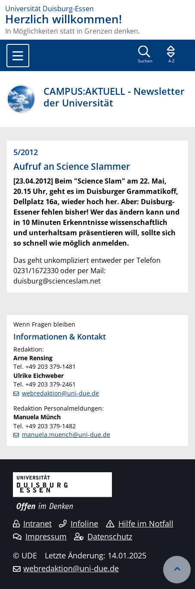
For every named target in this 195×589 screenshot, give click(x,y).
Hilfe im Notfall (139, 523)
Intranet (32, 523)
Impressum (40, 536)
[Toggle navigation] (17, 55)
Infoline (78, 523)
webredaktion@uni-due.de (60, 393)
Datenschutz (103, 536)
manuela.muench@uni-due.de (66, 434)
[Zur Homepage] (97, 8)
